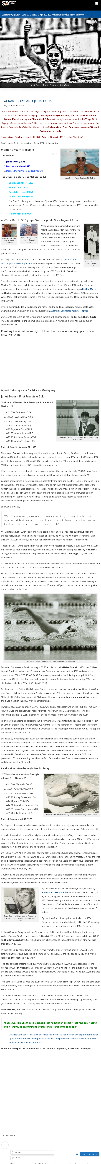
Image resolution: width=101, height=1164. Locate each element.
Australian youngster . (69, 310)
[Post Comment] (89, 1154)
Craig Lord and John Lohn (29, 101)
